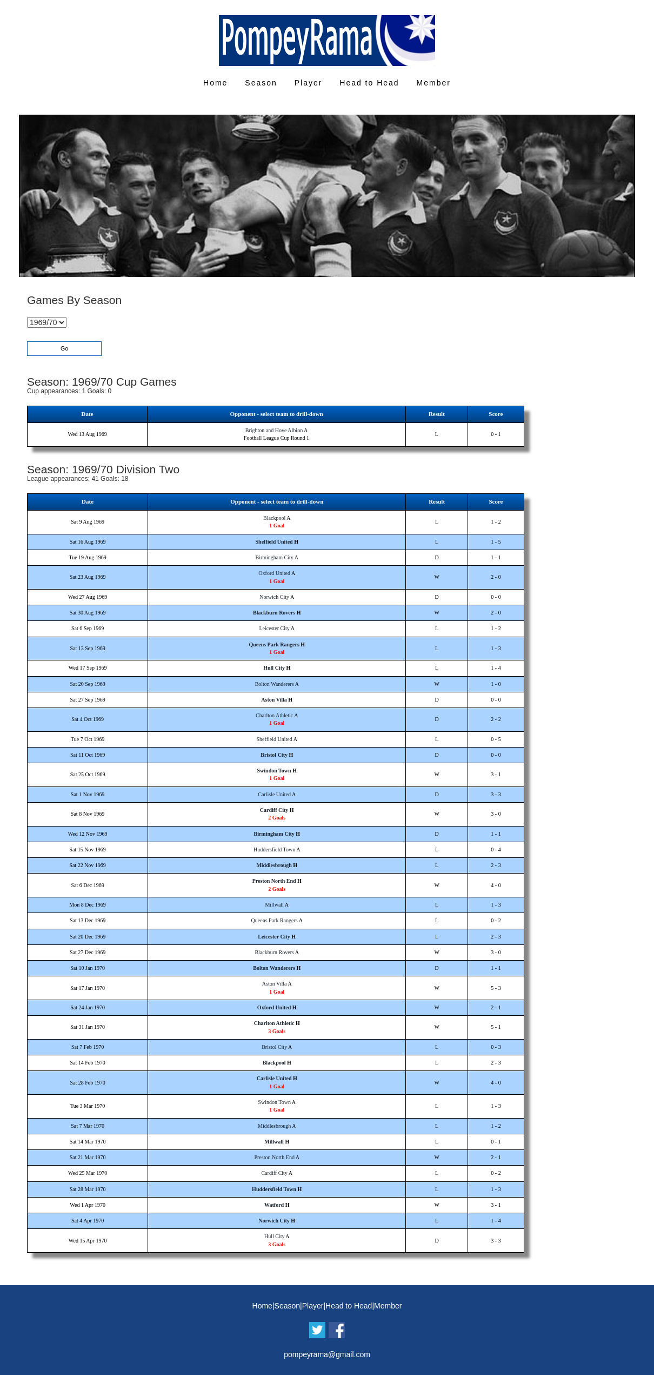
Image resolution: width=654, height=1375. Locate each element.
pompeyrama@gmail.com (327, 1354)
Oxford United (274, 573)
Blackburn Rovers (274, 613)
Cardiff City (274, 810)
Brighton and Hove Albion (274, 430)
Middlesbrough (273, 865)
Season (261, 82)
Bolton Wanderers (274, 684)
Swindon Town (274, 771)
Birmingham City (274, 557)
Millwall (274, 905)
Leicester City (274, 628)
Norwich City (274, 597)
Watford (274, 1205)
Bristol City (274, 755)
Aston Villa (274, 700)
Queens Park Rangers (274, 644)
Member (434, 82)
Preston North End (274, 881)
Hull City (274, 668)
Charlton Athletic (274, 715)
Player (309, 82)
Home (215, 82)
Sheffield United (274, 542)
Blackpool (274, 518)
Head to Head (369, 82)
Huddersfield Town (274, 849)
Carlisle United (274, 794)
